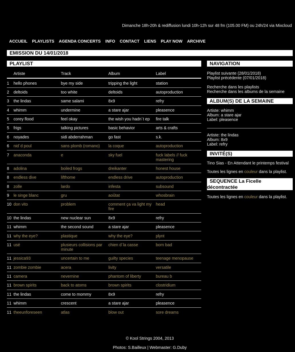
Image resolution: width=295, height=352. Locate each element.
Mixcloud (284, 25)
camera (20, 276)
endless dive (24, 177)
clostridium (166, 285)
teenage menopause (174, 258)
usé (16, 244)
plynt (160, 236)
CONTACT (129, 41)
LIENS (150, 41)
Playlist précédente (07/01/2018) (236, 77)
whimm (20, 110)
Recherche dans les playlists (233, 87)
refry (160, 101)
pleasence (165, 110)
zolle (17, 186)
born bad (164, 244)
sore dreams (167, 312)
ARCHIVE (196, 41)
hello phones (25, 83)
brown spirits (25, 285)
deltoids (20, 92)
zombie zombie (27, 267)
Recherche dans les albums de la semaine (245, 91)
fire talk (162, 119)
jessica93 (22, 258)
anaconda (22, 155)
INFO (110, 41)
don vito (20, 204)
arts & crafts (167, 128)
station (162, 83)
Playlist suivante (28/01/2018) (234, 73)
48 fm (220, 25)
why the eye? (25, 236)
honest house (168, 168)
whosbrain (165, 195)
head (160, 204)
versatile (163, 267)
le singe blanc (26, 195)
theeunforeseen (27, 312)
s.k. (159, 137)
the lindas (22, 101)
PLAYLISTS (43, 41)
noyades (21, 137)
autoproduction (169, 92)
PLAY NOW (171, 41)
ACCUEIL (18, 41)
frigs (17, 128)
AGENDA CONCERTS (80, 41)
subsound (165, 186)
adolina (20, 168)
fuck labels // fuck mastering (171, 157)
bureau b (164, 276)
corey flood (23, 119)
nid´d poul (22, 146)
